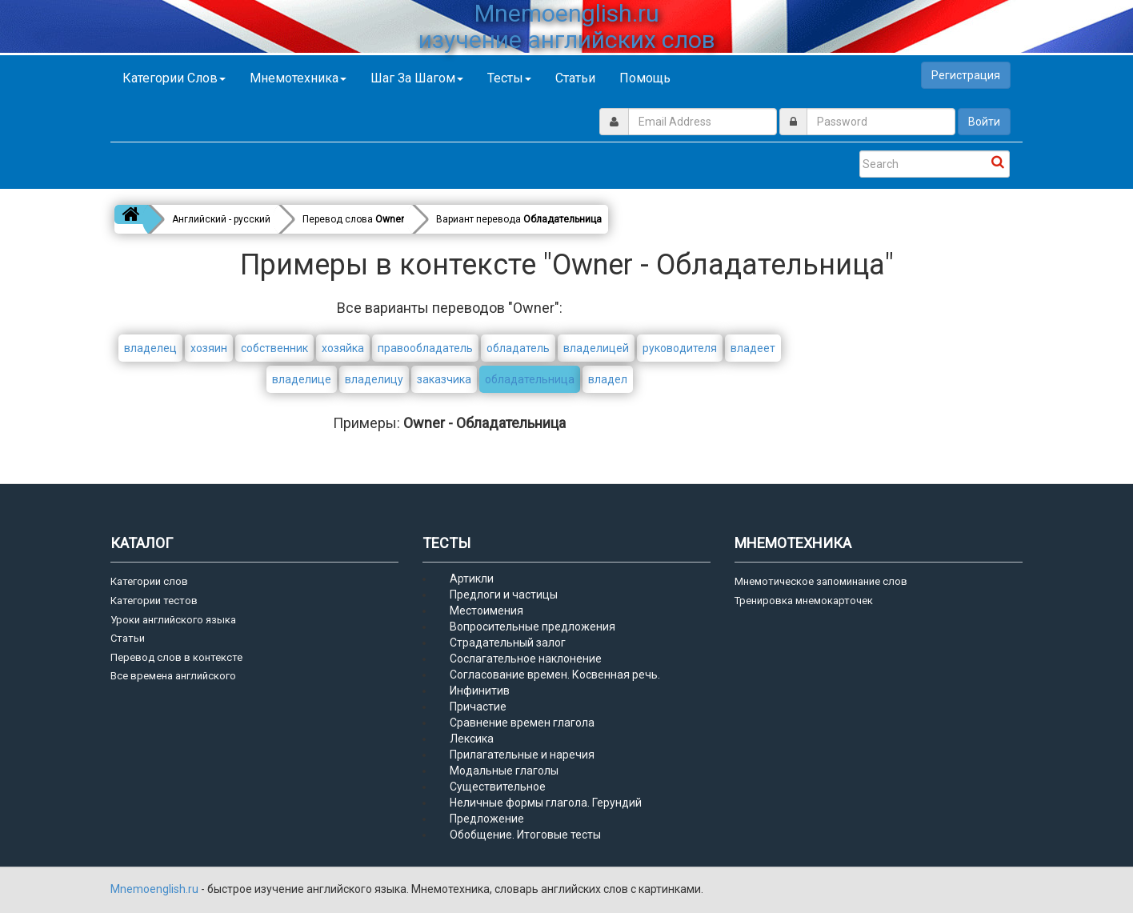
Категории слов (174, 78)
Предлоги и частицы (504, 594)
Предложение (487, 818)
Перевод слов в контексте (176, 657)
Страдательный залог (508, 642)
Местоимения (486, 610)
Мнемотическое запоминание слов (821, 581)
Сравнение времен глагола (522, 722)
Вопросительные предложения (532, 626)
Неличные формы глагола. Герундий (546, 802)
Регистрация (965, 75)
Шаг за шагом (416, 78)
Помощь (645, 78)
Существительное (498, 786)
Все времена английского (173, 676)
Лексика (472, 738)
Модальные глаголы (504, 770)
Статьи (575, 78)
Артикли (472, 578)
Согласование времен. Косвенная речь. (555, 674)
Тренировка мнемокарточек (804, 601)
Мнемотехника (298, 78)
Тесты (509, 78)
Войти (984, 121)
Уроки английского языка (173, 620)
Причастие (478, 706)
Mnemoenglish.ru (155, 889)
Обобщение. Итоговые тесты (525, 834)
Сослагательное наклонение (526, 658)
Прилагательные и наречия (522, 754)
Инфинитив (480, 690)
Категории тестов (154, 601)
